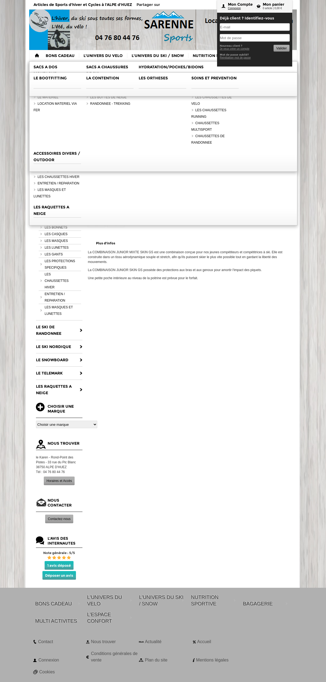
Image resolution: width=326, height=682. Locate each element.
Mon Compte (240, 4)
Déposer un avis (59, 575)
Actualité (153, 641)
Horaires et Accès (59, 481)
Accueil (204, 641)
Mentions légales (212, 660)
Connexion (234, 8)
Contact (45, 641)
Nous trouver (103, 641)
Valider (281, 48)
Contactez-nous (59, 519)
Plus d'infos (105, 243)
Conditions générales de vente (114, 656)
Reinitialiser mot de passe (235, 57)
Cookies (47, 672)
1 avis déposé (59, 565)
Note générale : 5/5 (59, 553)
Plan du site (156, 660)
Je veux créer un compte (235, 48)
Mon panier (273, 4)
